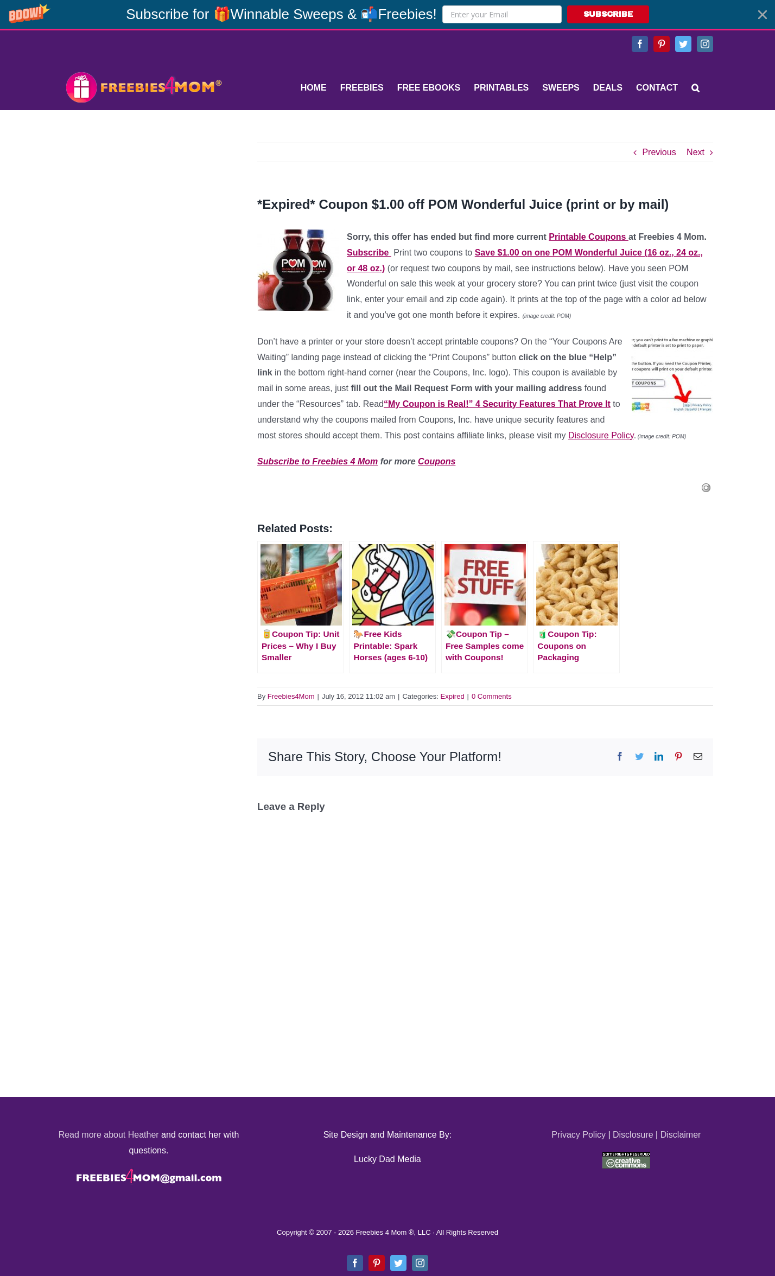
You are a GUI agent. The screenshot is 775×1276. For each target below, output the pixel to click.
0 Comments (492, 696)
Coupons (436, 461)
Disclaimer (680, 1134)
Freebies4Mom (291, 696)
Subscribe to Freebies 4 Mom (317, 461)
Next (695, 152)
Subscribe (369, 252)
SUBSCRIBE (608, 14)
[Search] (695, 88)
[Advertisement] (143, 210)
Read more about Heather (109, 1134)
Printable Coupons (588, 236)
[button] (387, 14)
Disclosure (633, 1134)
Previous (659, 152)
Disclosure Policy (601, 435)
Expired (453, 696)
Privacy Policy (578, 1134)
